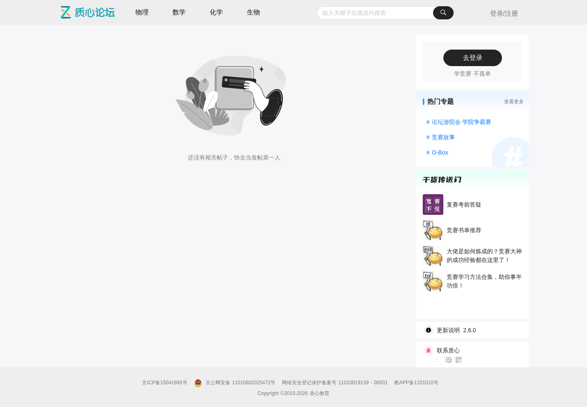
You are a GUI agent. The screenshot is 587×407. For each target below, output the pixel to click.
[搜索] (443, 12)
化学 (216, 12)
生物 (253, 12)
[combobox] (385, 12)
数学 (179, 12)
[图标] (450, 360)
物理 (142, 12)
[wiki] (475, 330)
